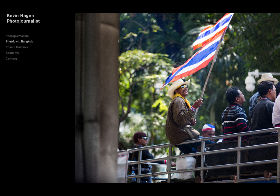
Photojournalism (17, 36)
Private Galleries (17, 47)
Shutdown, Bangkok (19, 41)
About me (12, 53)
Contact (11, 58)
